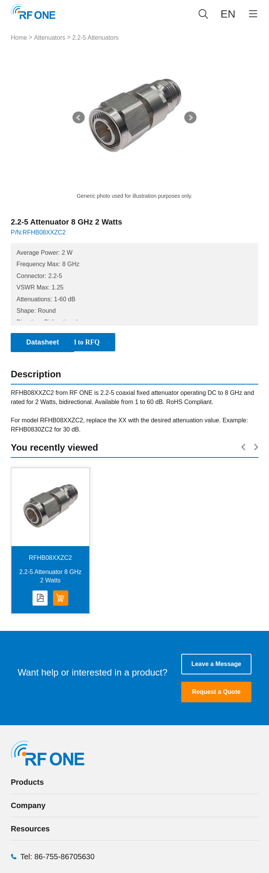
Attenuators (49, 37)
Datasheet (40, 598)
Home (19, 37)
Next (190, 118)
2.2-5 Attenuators (95, 37)
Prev (78, 118)
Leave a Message (216, 664)
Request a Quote (216, 692)
